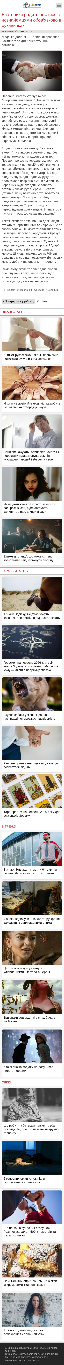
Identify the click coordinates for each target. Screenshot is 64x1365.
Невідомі (10, 290)
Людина (39, 290)
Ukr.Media (24, 141)
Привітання (25, 290)
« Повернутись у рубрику (18, 301)
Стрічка (42, 301)
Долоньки (53, 290)
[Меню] (59, 5)
